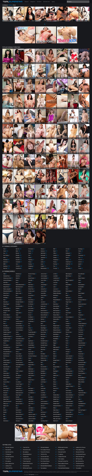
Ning (67, 282)
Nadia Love (56, 375)
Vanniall (80, 351)
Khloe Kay (43, 349)
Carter (17, 332)
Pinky (67, 334)
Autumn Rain (6, 381)
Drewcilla (30, 280)
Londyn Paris (56, 280)
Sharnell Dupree (69, 414)
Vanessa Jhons (82, 345)
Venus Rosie (81, 358)
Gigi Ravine (31, 340)
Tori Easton (81, 330)
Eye (29, 325)
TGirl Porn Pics (44, 454)
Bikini (18, 251)
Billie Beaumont (19, 286)
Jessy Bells (43, 293)
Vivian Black (81, 371)
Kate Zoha (43, 325)
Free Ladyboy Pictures (45, 449)
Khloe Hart (43, 347)
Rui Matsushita (69, 371)
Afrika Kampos (7, 284)
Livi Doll (55, 273)
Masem (55, 321)
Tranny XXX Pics (8, 468)
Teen (80, 253)
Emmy (30, 297)
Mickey (55, 340)
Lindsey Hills (44, 416)
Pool (55, 266)
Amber (5, 312)
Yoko (80, 399)
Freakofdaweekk (32, 332)
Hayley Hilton (31, 364)
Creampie (19, 261)
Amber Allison (6, 314)
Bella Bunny (19, 273)
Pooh (67, 343)
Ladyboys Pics (8, 465)
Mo (54, 364)
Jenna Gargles (44, 276)
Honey (30, 377)
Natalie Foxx (56, 399)
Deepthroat (19, 268)
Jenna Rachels (44, 278)
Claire (18, 373)
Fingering (31, 259)
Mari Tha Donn (57, 312)
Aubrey (5, 371)
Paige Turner (69, 301)
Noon (67, 288)
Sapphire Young (70, 386)
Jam (29, 405)
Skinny (68, 259)
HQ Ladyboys (8, 461)
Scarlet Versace (69, 403)
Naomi (55, 386)
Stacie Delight (81, 293)
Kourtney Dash (44, 369)
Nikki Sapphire (69, 273)
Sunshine (80, 297)
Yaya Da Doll (81, 394)
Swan (80, 301)
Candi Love (18, 317)
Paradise (68, 308)
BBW (5, 264)
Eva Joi (30, 312)
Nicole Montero (57, 416)
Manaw (55, 297)
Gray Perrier (31, 353)
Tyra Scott (81, 334)
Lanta (43, 377)
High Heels (44, 253)
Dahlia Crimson (20, 390)
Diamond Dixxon (20, 414)
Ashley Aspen (7, 360)
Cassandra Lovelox (20, 338)
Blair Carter (19, 291)
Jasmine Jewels (32, 414)
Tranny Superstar (26, 461)
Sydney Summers (82, 304)
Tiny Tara (81, 327)
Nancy (55, 381)
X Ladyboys (60, 454)
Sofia (79, 282)
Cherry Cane (19, 353)
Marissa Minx (56, 319)
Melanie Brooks (57, 330)
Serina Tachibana (70, 410)
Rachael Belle (69, 358)
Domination (31, 248)
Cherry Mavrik (19, 356)
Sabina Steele (69, 375)
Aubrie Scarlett (7, 377)
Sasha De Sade (70, 397)
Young (80, 268)
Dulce (30, 282)
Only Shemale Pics (9, 452)
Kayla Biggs (44, 327)
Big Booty (6, 266)
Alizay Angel (6, 304)
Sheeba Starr (69, 416)
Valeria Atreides (82, 343)
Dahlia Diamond (19, 392)
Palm (67, 304)
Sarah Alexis (69, 390)
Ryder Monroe (69, 373)
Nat (54, 392)
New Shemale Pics (80, 461)
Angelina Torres (7, 338)
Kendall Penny (44, 343)
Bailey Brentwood (7, 401)
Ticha (80, 321)
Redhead (68, 253)
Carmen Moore (20, 325)
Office (55, 253)
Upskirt (80, 264)
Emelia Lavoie (31, 291)
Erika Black (31, 301)
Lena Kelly (43, 392)
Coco (17, 379)
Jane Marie (31, 407)
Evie (29, 323)
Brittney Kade (19, 299)
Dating (53, 1)
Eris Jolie (30, 306)
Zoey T (80, 412)
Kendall (43, 338)
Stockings (81, 248)
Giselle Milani (31, 345)
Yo (79, 397)
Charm (18, 347)
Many (55, 301)
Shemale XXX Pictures (28, 463)
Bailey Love (6, 405)
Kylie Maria (44, 373)
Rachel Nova (69, 360)
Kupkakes (43, 371)
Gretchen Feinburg (32, 356)
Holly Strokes (31, 375)
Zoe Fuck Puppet (82, 410)
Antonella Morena (7, 351)
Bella (5, 418)
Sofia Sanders (81, 284)
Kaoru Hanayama (45, 312)
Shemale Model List (27, 454)
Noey (67, 286)
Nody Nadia (69, 284)
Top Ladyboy (78, 468)
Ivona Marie (31, 390)
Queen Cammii (69, 356)
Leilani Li (43, 390)
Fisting (30, 261)
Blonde (18, 253)
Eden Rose (31, 284)
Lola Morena (56, 278)
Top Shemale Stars (45, 456)
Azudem (5, 394)
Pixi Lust (68, 336)
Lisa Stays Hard (45, 420)
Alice (5, 299)
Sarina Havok (69, 392)
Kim (42, 351)
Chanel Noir (19, 343)
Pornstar (56, 268)
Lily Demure (44, 412)
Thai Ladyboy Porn (80, 449)
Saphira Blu (69, 384)
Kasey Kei (43, 321)
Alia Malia (6, 297)
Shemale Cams (46, 1)
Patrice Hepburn (70, 317)
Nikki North (56, 420)
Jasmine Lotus (32, 416)
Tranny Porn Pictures (45, 452)
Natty (55, 407)
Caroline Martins (20, 327)
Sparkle (80, 288)
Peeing (55, 261)
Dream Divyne (32, 278)
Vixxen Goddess (82, 373)
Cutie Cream (19, 386)
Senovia (68, 407)
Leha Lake (43, 388)
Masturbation (45, 268)
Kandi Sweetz (44, 310)
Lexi (42, 399)
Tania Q (80, 306)
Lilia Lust (43, 405)
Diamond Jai (19, 416)
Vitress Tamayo (82, 369)
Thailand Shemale (62, 456)
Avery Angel (6, 388)
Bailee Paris (6, 399)
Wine (80, 384)
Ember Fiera (31, 288)
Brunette (18, 259)
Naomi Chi (56, 388)
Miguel (55, 343)
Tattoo (80, 251)
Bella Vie (18, 278)
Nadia (55, 373)
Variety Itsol (81, 353)
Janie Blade (31, 410)
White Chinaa (81, 379)
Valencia (80, 336)
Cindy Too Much (19, 371)
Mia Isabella (56, 336)
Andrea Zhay (6, 330)
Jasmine (30, 412)
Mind (55, 353)
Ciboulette (19, 366)
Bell (4, 416)
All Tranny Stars (79, 458)
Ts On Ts (81, 259)
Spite (79, 291)
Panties (55, 257)
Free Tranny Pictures (45, 461)
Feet (30, 255)
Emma (30, 293)
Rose (67, 366)
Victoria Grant (81, 364)
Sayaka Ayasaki (69, 401)
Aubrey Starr (6, 375)
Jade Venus (31, 403)
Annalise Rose (6, 349)
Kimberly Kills (44, 360)
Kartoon (43, 319)
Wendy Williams (82, 377)
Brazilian (18, 257)
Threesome (81, 255)
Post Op (68, 248)
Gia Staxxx (31, 336)
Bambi (5, 410)
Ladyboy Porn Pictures (80, 447)
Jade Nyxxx (31, 399)
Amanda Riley (7, 308)
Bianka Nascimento (20, 284)
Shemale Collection (9, 447)
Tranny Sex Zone (62, 465)
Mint (55, 358)
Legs (43, 264)
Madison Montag (57, 293)
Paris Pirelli (68, 312)
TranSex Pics (26, 456)
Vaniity (80, 347)
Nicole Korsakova (57, 414)
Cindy (18, 369)
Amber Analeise (7, 317)
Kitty (42, 364)
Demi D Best (19, 412)
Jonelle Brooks (45, 304)
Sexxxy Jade (69, 412)
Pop (67, 345)
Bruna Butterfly (20, 306)
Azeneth (5, 392)
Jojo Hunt (43, 301)
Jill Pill (43, 297)
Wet (79, 266)
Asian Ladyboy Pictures (63, 463)
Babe (5, 257)
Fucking (31, 264)
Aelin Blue (6, 282)
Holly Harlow (31, 371)
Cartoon (18, 334)
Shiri (67, 418)
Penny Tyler (69, 327)
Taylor (80, 312)
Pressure (68, 349)
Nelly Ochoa (56, 410)
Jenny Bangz (44, 284)
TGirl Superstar (31, 474)
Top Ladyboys (44, 468)
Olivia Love (69, 299)
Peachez (68, 323)
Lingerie (43, 266)
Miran (55, 362)
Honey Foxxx (31, 379)
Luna (55, 286)
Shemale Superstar (9, 456)
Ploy (67, 338)
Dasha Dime (19, 410)
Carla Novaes (19, 323)
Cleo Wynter (19, 375)
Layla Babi (43, 379)
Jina (42, 299)
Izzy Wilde (31, 397)
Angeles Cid (6, 334)
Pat (67, 314)
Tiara (80, 317)
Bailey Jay (6, 403)
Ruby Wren (69, 369)
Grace (30, 349)
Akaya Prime (6, 286)
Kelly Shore (44, 336)
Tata (79, 310)
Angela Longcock (7, 332)
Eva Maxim (31, 317)
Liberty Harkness (45, 403)
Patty (67, 319)
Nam (55, 377)
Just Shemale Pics (45, 463)
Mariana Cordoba (58, 317)
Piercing (56, 264)
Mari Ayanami (57, 310)
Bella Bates (6, 420)
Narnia (55, 390)
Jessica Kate (44, 291)
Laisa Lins (43, 375)
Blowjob (19, 255)
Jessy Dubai (44, 295)
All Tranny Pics (61, 449)
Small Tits (69, 264)
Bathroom (6, 261)
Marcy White (56, 308)
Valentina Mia (81, 338)
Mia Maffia (56, 338)
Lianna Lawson (44, 401)
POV (68, 251)
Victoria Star (81, 366)
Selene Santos (69, 405)
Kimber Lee (44, 358)
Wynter (80, 388)
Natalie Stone (56, 403)
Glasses (43, 248)
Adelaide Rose (7, 276)
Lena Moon (43, 394)
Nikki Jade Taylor (57, 418)
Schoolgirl (68, 255)
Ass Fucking (6, 255)
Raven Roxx (69, 362)
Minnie (55, 356)
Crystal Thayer (19, 384)
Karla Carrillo (44, 317)
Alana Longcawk (7, 288)
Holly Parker (31, 373)
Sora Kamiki (81, 286)
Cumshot (19, 266)
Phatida (68, 330)
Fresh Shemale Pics (80, 465)
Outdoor (56, 255)
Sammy (68, 377)
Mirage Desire (56, 360)
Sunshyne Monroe (82, 299)
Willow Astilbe (81, 381)
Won (79, 386)
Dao (17, 405)
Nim (67, 278)
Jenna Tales (44, 280)
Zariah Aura (81, 405)
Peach (68, 321)
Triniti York (81, 332)
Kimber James (45, 356)
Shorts (68, 257)
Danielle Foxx (19, 399)
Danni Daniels (19, 401)
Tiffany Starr (82, 325)
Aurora (5, 379)
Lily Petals (43, 414)
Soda (79, 280)
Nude (55, 251)
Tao (79, 308)
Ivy (29, 394)
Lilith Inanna (44, 407)
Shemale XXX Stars (80, 452)
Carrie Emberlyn (19, 330)
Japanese (44, 257)
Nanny (55, 384)
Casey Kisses (19, 336)
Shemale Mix (8, 449)
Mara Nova (56, 304)
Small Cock (69, 261)
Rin (67, 364)
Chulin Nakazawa (20, 364)
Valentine (81, 340)
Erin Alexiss (31, 304)
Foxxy (30, 327)
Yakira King (81, 390)
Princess (68, 351)
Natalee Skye (56, 394)
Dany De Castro (20, 403)
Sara (67, 388)
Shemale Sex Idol (26, 449)
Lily (42, 410)
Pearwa (68, 325)
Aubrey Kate (6, 373)
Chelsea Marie (19, 349)
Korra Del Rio (44, 366)
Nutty (67, 295)
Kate (42, 323)
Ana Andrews (7, 327)
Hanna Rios (31, 362)
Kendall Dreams (45, 340)
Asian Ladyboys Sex (9, 463)
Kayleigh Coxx (44, 330)
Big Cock (6, 268)
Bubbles (18, 308)
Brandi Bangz (19, 297)
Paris (67, 310)
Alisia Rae (6, 301)
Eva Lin (30, 314)
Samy (67, 379)
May (54, 323)
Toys (80, 257)
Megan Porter (56, 325)
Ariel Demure (6, 356)
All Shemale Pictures (27, 468)
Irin (29, 386)
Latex (42, 259)
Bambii (5, 412)
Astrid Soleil (6, 369)
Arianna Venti (6, 353)
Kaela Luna (44, 306)
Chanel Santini (19, 345)
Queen (68, 353)
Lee (42, 384)
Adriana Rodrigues (8, 280)
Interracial (44, 255)
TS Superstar (8, 454)
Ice (29, 384)
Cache (18, 310)
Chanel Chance (20, 340)
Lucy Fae (55, 282)
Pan (67, 306)
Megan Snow (56, 327)
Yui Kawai (81, 401)
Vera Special (81, 360)
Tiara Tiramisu (82, 319)
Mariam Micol (56, 314)
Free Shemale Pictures (81, 454)
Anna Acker (6, 345)
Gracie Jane (31, 351)
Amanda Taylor (7, 310)
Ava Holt (5, 386)
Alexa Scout (6, 293)
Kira (42, 362)
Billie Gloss (19, 288)
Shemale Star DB (62, 452)
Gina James (31, 343)
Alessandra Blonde (8, 291)
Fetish (30, 257)
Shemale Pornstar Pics (63, 461)
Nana (54, 379)
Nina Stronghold (70, 280)
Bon (17, 295)
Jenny (43, 282)
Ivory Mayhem (32, 392)
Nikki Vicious (69, 276)
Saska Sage (69, 399)
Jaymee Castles (32, 418)
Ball (4, 407)
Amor (5, 321)
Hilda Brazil (31, 369)
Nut (67, 293)
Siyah (79, 276)
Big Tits (18, 248)
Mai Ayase (56, 295)
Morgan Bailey (57, 366)
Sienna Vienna (69, 420)
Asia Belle (6, 364)
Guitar (30, 358)
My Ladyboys (26, 452)
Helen (30, 366)
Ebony (30, 251)
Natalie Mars (56, 401)
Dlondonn (18, 420)
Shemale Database (45, 447)
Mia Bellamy (56, 334)
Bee (4, 414)
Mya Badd (56, 371)
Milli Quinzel (56, 349)
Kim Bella (43, 353)
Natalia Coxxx (56, 397)
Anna (5, 343)
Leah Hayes (44, 381)
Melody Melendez (57, 332)
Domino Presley (32, 273)
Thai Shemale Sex (80, 463)
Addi (5, 273)
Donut (30, 276)
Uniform (81, 261)
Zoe (79, 407)
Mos (54, 369)
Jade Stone (31, 401)
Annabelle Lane (7, 347)
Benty (17, 280)
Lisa (42, 418)
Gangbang (31, 266)
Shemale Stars (26, 465)
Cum (18, 264)
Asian (5, 251)
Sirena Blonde (81, 273)
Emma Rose (31, 295)
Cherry (18, 351)
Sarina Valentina (70, 394)
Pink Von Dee (69, 332)
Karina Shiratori (45, 314)
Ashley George (7, 362)
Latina (43, 261)
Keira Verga (44, 332)
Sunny (80, 295)
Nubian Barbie (69, 291)
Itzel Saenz (31, 388)
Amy (5, 323)
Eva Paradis (31, 319)
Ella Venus (31, 286)
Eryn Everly (31, 310)
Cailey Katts (19, 312)
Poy (67, 347)
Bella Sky (18, 276)
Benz (17, 282)
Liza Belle (55, 276)
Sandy (68, 381)
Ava (4, 384)
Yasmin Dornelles (82, 392)
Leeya (43, 386)
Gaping (30, 268)
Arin (4, 358)
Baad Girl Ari (6, 397)
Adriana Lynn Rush (8, 278)
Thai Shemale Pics (27, 458)
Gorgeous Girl (31, 347)
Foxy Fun (30, 330)
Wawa (80, 375)
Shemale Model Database (46, 465)
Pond (67, 340)
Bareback (6, 259)
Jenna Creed (44, 273)
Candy (18, 319)
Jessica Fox (44, 288)
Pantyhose (56, 259)
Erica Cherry (31, 299)
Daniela (18, 397)
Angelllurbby (6, 340)
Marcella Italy (56, 306)
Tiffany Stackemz (82, 323)
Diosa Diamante (19, 418)
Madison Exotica (57, 291)
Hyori (30, 381)
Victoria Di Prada (82, 362)
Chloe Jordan (19, 358)
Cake (17, 314)
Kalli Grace (43, 308)
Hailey (30, 360)
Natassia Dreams (57, 405)
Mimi (55, 351)
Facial (30, 253)
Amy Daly (6, 325)
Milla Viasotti (56, 347)
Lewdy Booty (44, 397)
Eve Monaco (31, 321)
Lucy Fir (55, 284)
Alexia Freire (6, 295)
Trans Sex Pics (26, 447)
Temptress (81, 314)
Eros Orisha (31, 308)
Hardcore (44, 251)
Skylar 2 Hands (81, 278)
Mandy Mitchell (57, 299)
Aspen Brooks (7, 366)
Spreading (69, 268)
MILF (55, 248)
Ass (5, 253)
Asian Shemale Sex (80, 456)
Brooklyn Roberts (20, 301)
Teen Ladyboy (61, 458)
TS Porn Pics (8, 458)
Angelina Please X (7, 336)
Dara (17, 407)
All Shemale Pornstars (63, 447)
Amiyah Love (6, 319)
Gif (29, 338)
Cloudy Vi (18, 377)
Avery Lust (6, 390)
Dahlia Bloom (19, 388)
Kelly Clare (44, 334)
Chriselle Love (19, 360)
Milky (54, 345)
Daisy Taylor (19, 394)
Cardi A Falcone (20, 321)
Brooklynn (18, 304)
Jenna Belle (31, 420)
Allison (5, 306)
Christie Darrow (19, 362)
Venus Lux (81, 356)
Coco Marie (18, 381)
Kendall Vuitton (44, 345)
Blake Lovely (19, 293)
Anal (5, 248)
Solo (68, 266)
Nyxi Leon (68, 297)
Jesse (43, 286)
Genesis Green (31, 334)
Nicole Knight (56, 412)
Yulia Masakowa (82, 403)
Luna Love (56, 288)
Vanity (80, 349)
